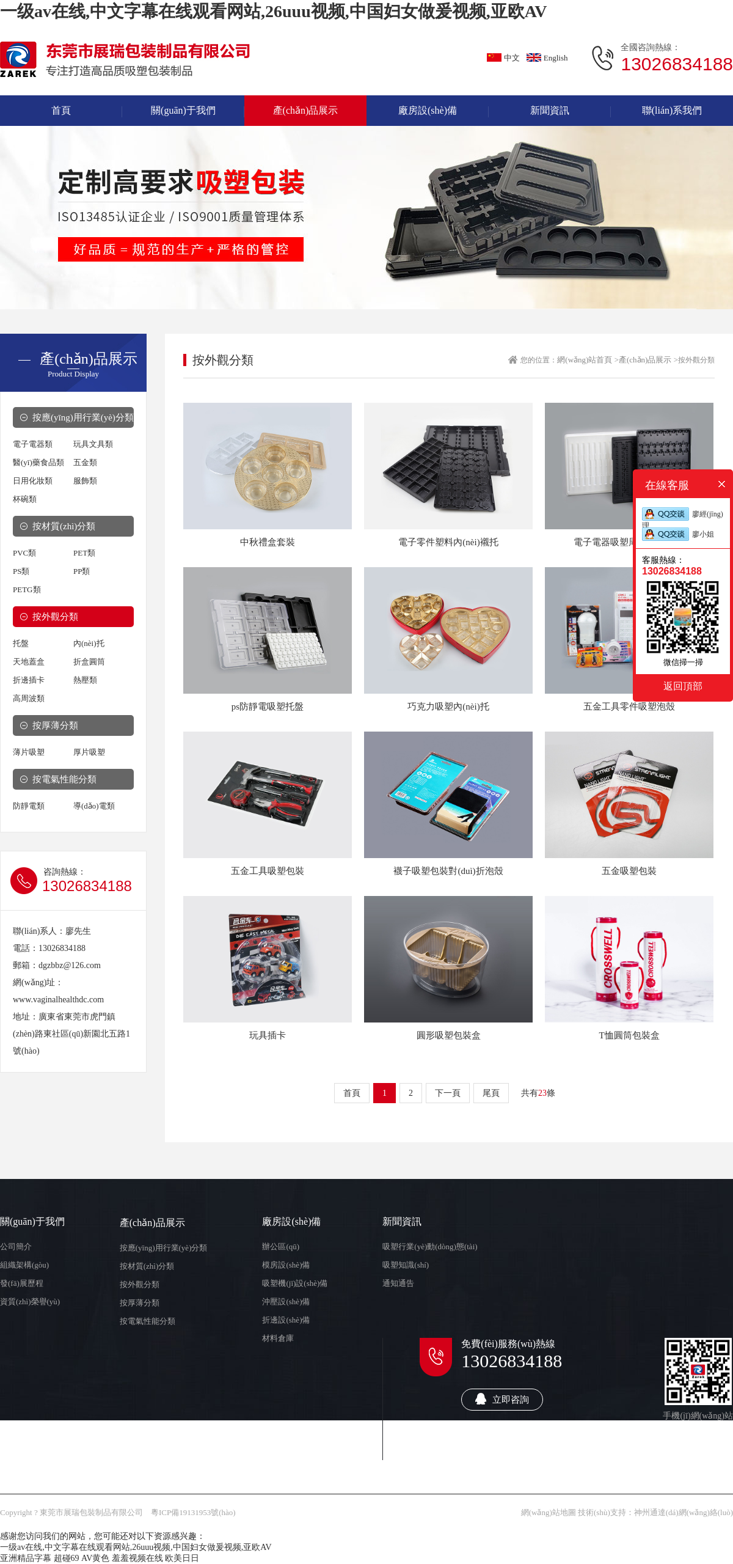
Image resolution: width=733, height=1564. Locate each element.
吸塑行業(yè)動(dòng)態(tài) (429, 1246)
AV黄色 (95, 1558)
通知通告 (398, 1283)
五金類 (85, 462)
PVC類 (24, 552)
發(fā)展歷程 (21, 1283)
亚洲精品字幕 (25, 1558)
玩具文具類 (93, 444)
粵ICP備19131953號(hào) (193, 1512)
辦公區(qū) (280, 1246)
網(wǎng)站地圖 (548, 1512)
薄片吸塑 (29, 752)
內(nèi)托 (88, 643)
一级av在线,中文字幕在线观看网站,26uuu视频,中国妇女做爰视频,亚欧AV (273, 11)
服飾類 (85, 480)
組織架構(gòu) (24, 1264)
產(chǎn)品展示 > (648, 359)
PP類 (81, 571)
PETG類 (27, 589)
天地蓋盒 (29, 661)
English (547, 57)
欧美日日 (182, 1558)
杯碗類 (25, 499)
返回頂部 (682, 685)
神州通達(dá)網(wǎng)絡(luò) (683, 1512)
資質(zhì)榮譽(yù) (30, 1301)
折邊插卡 (29, 680)
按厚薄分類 (55, 725)
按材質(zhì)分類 (63, 526)
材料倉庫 (278, 1338)
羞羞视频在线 (137, 1558)
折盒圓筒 (89, 661)
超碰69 (66, 1558)
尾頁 (491, 1093)
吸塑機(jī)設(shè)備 (294, 1283)
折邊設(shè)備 (286, 1319)
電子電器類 (33, 444)
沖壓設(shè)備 (286, 1301)
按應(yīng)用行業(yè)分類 (83, 417)
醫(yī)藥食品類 (38, 462)
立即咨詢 (502, 1398)
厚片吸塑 (89, 752)
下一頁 (448, 1093)
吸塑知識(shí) (405, 1264)
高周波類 (29, 698)
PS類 (21, 571)
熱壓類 (85, 680)
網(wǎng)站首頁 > (588, 359)
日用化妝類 (33, 480)
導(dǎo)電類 (94, 805)
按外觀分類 (55, 617)
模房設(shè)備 (286, 1264)
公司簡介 (16, 1246)
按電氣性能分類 (64, 779)
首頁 (351, 1093)
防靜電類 (29, 805)
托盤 (21, 643)
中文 (503, 57)
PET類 (84, 552)
